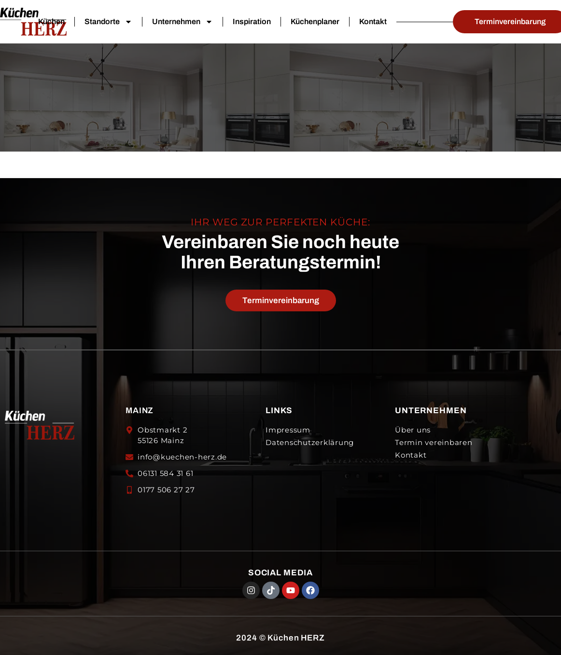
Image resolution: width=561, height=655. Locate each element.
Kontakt (373, 21)
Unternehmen (182, 21)
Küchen (51, 21)
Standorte (108, 21)
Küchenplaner (315, 21)
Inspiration (252, 21)
